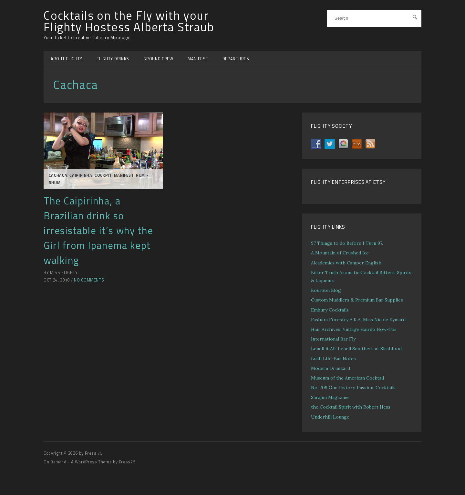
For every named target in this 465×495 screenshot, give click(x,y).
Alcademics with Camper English (346, 263)
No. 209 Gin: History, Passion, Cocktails (353, 388)
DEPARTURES (235, 59)
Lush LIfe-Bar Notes (333, 358)
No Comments (89, 280)
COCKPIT (103, 175)
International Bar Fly (333, 339)
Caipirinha (80, 175)
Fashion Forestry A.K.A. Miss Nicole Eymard (358, 319)
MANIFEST (198, 59)
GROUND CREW (158, 59)
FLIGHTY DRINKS (113, 59)
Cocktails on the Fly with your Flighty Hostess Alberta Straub (129, 21)
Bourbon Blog (326, 290)
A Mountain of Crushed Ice (340, 253)
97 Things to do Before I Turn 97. (347, 243)
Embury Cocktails (330, 310)
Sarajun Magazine (330, 397)
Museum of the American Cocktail (347, 378)
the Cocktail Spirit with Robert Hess (350, 407)
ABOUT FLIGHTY (66, 59)
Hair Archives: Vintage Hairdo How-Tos (354, 329)
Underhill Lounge (330, 417)
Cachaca (58, 175)
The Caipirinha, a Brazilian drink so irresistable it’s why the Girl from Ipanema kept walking (98, 230)
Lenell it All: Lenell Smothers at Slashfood (356, 348)
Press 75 (94, 453)
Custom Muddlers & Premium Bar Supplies (357, 300)
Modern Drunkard (330, 368)
